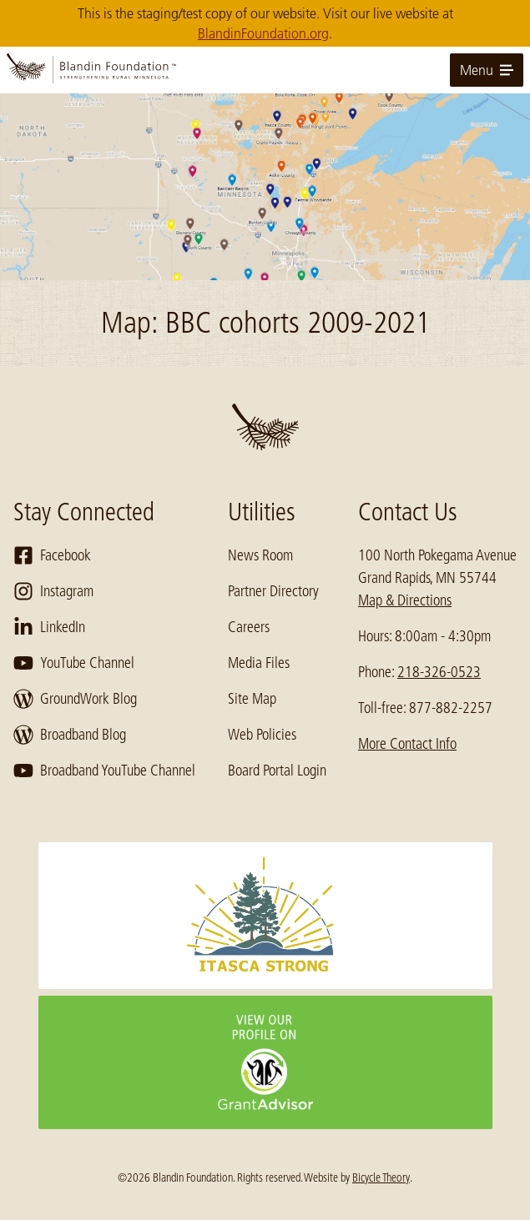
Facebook (52, 555)
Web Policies (262, 734)
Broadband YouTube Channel (104, 771)
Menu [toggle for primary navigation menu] (486, 70)
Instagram (53, 591)
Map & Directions (405, 600)
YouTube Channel (73, 663)
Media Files (259, 663)
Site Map (252, 699)
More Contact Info (407, 744)
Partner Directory (273, 591)
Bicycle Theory (381, 1177)
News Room (260, 555)
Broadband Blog (69, 735)
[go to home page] (265, 70)
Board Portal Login (277, 770)
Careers (249, 627)
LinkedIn (49, 627)
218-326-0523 (439, 672)
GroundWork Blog (75, 699)
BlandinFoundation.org (263, 33)
